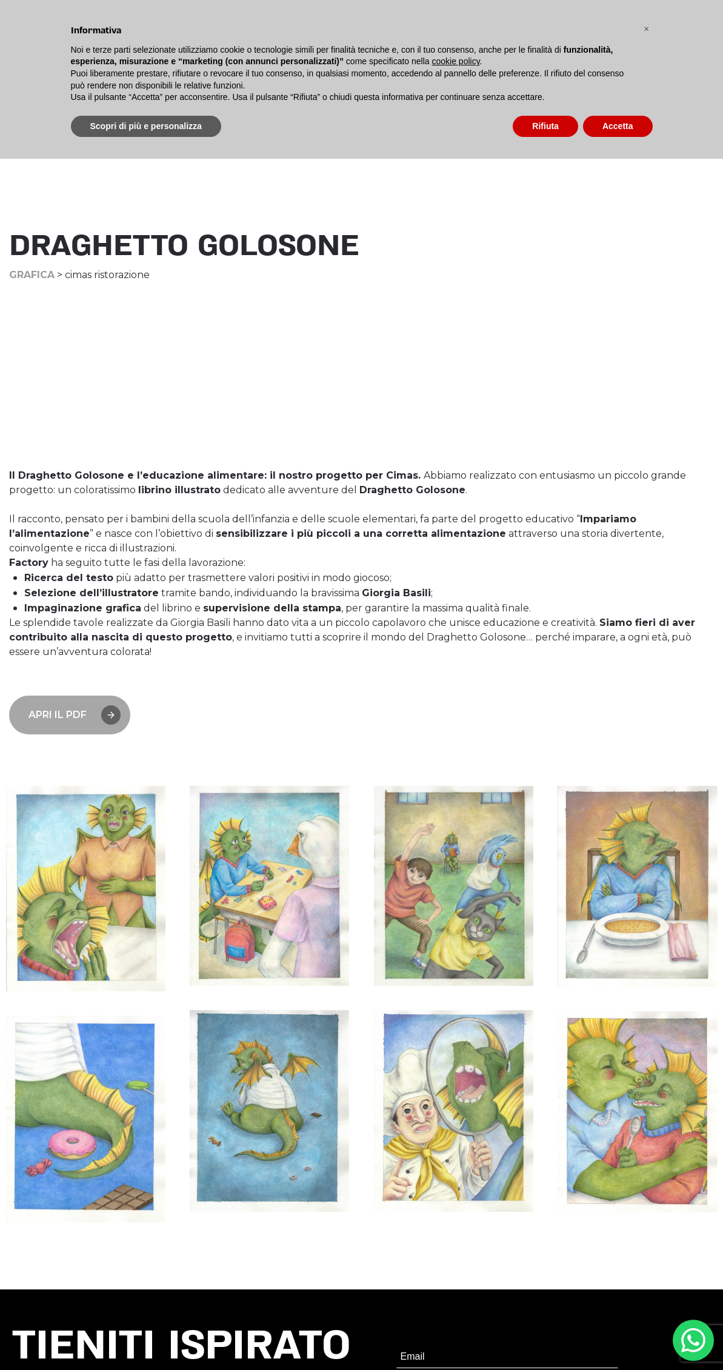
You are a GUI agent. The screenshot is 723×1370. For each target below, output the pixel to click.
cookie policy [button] (455, 61)
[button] (646, 29)
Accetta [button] (617, 126)
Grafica (32, 275)
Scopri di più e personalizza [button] (146, 126)
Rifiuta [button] (545, 126)
